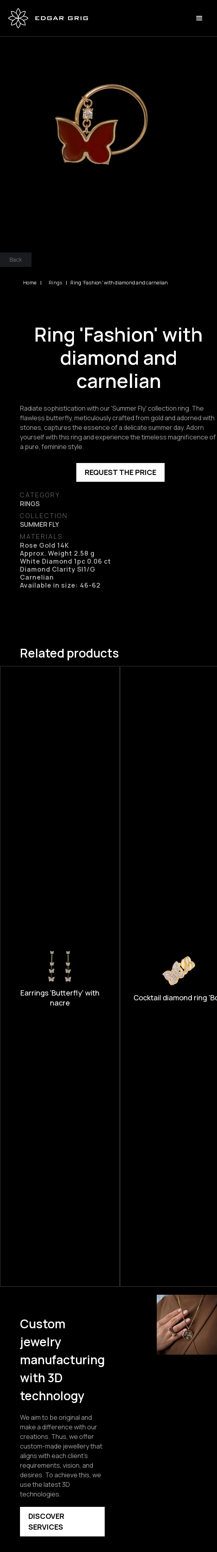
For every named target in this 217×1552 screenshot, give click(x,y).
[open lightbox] (108, 133)
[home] (48, 18)
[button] (199, 18)
